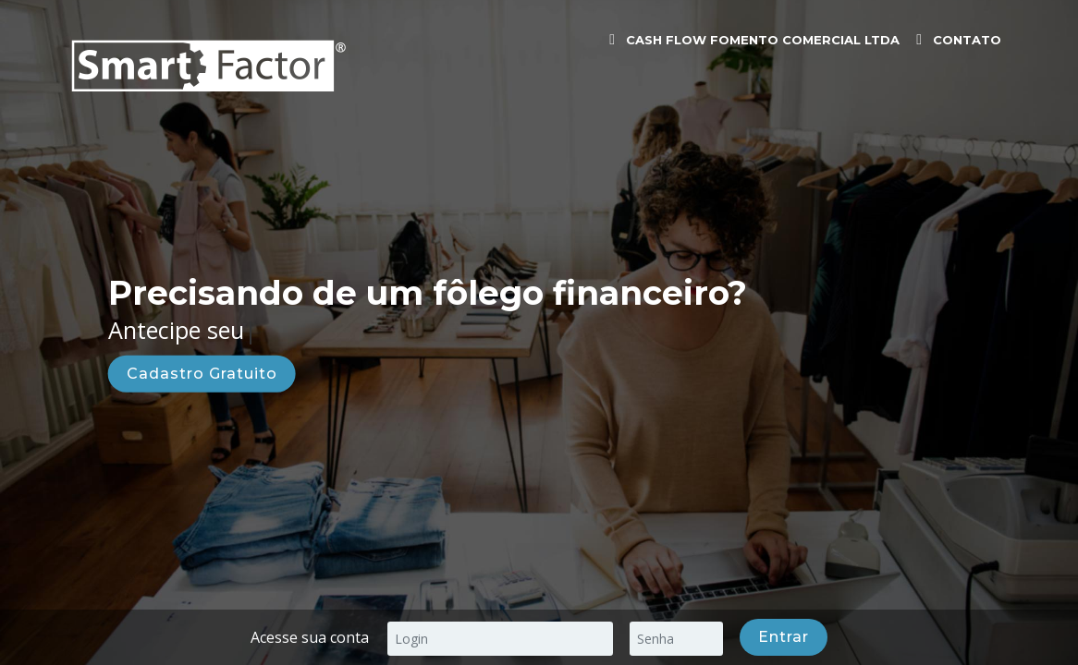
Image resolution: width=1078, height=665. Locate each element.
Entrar (783, 637)
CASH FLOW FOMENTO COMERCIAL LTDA (763, 39)
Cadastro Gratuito (202, 372)
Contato (967, 39)
